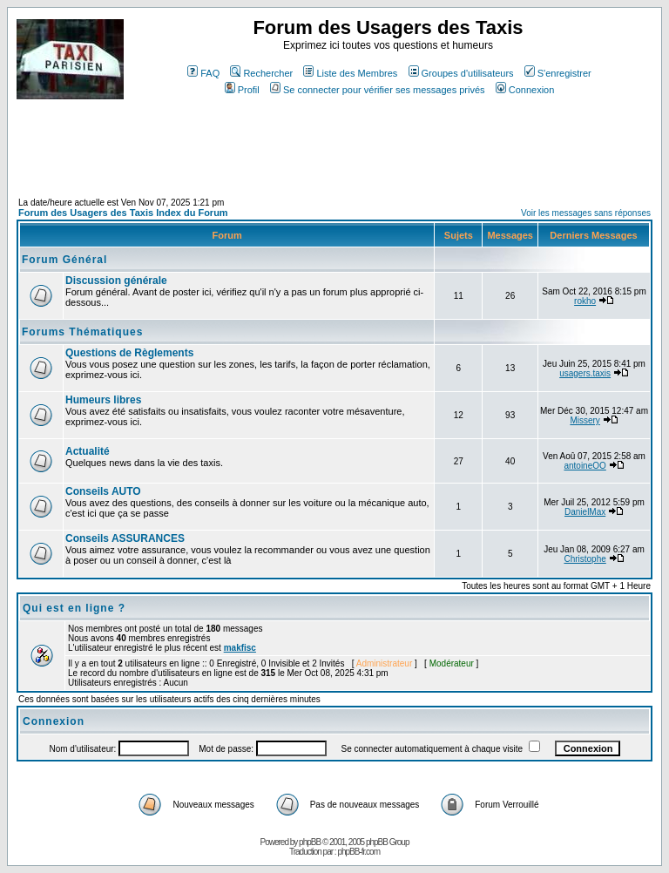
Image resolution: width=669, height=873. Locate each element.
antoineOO (584, 465)
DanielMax (584, 512)
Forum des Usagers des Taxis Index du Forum (123, 212)
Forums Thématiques (82, 332)
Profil (242, 90)
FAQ (203, 73)
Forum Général (64, 260)
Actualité (87, 451)
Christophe (584, 559)
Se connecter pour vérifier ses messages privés (377, 90)
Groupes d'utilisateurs (461, 73)
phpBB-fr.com (358, 851)
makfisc (240, 648)
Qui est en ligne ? (74, 608)
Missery (584, 420)
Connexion (525, 90)
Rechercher (261, 73)
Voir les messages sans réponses (586, 213)
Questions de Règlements (129, 353)
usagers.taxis (585, 373)
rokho (585, 301)
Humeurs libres (103, 400)
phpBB (310, 842)
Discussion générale (116, 280)
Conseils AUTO (103, 491)
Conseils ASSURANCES (125, 538)
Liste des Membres (350, 73)
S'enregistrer (557, 73)
